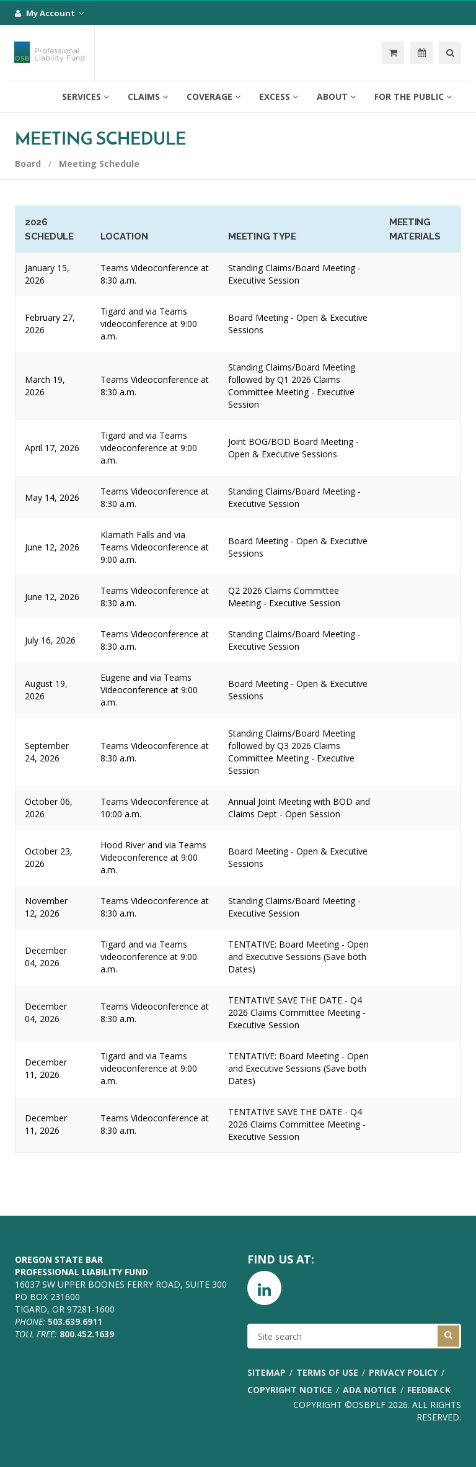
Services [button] (85, 96)
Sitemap (266, 1372)
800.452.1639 (87, 1334)
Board (28, 163)
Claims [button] (148, 96)
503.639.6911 (75, 1321)
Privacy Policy (403, 1372)
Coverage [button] (213, 96)
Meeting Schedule (99, 163)
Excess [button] (278, 96)
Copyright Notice (289, 1390)
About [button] (336, 96)
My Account (49, 13)
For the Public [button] (413, 96)
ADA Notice (370, 1390)
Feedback (429, 1390)
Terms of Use (327, 1372)
